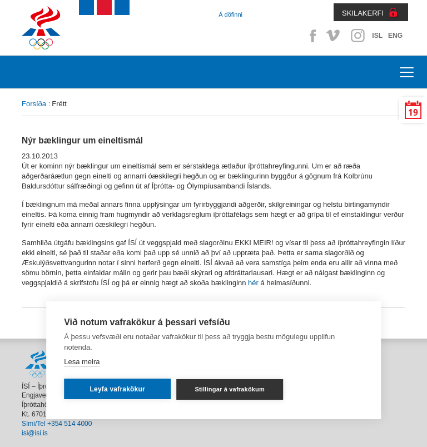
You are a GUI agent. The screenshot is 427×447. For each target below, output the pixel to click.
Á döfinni (230, 14)
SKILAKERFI (363, 13)
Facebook (311, 35)
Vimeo (334, 35)
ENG (395, 35)
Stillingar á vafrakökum (230, 389)
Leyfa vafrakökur (117, 389)
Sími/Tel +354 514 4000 (57, 424)
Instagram (357, 35)
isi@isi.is (35, 433)
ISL (377, 35)
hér (253, 283)
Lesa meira (82, 361)
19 (413, 112)
